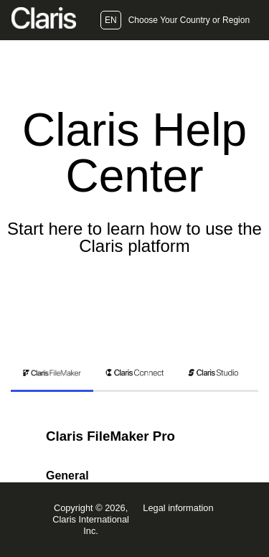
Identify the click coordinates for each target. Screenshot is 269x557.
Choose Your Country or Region (189, 20)
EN (111, 20)
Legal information (178, 507)
